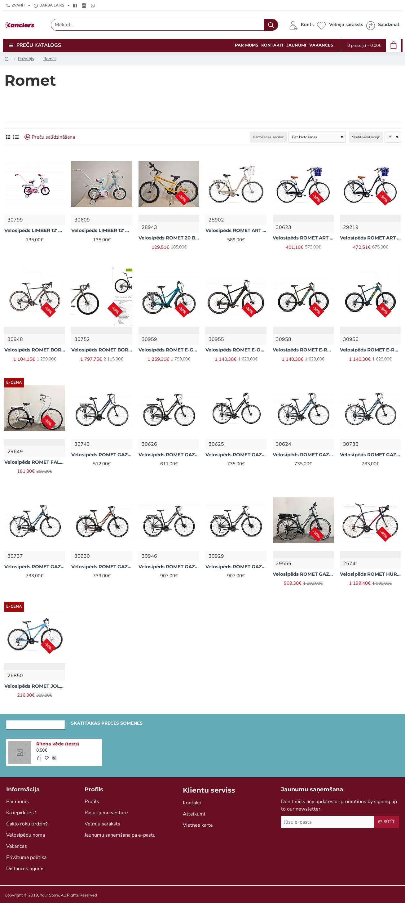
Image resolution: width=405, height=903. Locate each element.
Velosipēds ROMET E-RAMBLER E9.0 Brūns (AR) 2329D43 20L (303, 350)
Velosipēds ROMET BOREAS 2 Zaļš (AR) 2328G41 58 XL (101, 350)
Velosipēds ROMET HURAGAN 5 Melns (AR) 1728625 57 (370, 574)
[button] (39, 758)
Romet (49, 59)
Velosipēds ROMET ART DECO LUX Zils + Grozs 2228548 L (370, 238)
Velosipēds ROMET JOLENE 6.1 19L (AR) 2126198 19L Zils (34, 686)
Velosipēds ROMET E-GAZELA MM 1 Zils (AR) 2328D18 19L (169, 350)
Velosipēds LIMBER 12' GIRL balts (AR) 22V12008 (34, 230)
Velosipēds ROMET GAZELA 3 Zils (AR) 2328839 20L (101, 455)
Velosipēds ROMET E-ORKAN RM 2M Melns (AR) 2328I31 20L (235, 350)
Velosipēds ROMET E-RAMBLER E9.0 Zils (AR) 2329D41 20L (370, 350)
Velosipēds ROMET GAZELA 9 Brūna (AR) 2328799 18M (169, 567)
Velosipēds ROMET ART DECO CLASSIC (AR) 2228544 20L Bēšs (235, 230)
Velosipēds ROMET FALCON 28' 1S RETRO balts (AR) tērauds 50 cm (34, 462)
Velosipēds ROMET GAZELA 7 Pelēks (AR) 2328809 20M (235, 455)
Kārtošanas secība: (268, 137)
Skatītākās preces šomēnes (107, 723)
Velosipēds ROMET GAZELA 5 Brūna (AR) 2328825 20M (169, 455)
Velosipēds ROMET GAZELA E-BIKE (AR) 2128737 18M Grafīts (303, 574)
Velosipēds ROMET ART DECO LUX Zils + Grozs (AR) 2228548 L (303, 238)
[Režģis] (8, 137)
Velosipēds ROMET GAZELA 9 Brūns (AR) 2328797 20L (235, 567)
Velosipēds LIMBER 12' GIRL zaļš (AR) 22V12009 (101, 230)
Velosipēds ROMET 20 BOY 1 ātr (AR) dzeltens (169, 238)
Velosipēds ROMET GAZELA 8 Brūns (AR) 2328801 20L (101, 567)
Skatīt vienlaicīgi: (366, 137)
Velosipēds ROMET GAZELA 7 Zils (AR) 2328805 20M (303, 455)
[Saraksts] (16, 137)
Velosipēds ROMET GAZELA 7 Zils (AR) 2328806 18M (370, 455)
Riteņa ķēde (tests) (57, 744)
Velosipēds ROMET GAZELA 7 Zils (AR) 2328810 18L (34, 567)
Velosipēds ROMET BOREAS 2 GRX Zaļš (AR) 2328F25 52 (34, 350)
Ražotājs (26, 59)
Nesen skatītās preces (35, 723)
